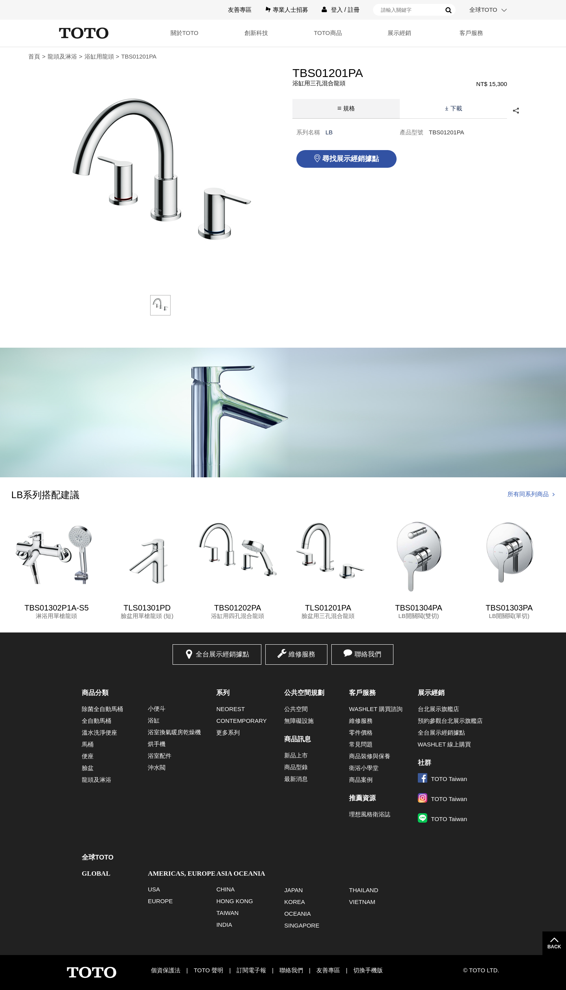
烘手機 (156, 744)
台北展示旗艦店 (438, 709)
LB (329, 132)
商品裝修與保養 (369, 756)
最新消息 (296, 779)
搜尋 (448, 10)
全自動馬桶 (96, 720)
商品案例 (361, 779)
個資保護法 (165, 970)
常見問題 (361, 744)
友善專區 (240, 9)
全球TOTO (483, 9)
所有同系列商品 (528, 494)
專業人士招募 (290, 9)
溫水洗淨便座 (99, 732)
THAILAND (363, 890)
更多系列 (228, 732)
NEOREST (230, 709)
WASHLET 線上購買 (444, 744)
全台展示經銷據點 (222, 654)
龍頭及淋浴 (62, 56)
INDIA (224, 924)
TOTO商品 (328, 32)
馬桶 (88, 744)
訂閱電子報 (251, 970)
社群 (424, 762)
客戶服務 (471, 32)
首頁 (34, 56)
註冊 (354, 9)
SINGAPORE (301, 925)
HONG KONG (234, 901)
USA (154, 889)
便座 (88, 756)
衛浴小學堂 (364, 767)
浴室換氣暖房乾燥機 (174, 732)
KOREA (294, 901)
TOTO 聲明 (208, 970)
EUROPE (160, 901)
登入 (337, 9)
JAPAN (293, 890)
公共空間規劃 (304, 693)
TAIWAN (227, 912)
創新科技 (256, 32)
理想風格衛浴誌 (369, 814)
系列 (223, 693)
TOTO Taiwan (442, 779)
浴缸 (154, 720)
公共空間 (296, 709)
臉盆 (88, 767)
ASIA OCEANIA (240, 873)
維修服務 (302, 654)
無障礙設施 (299, 720)
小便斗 (156, 708)
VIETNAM (362, 901)
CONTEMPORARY (241, 720)
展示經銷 (399, 32)
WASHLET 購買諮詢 (375, 709)
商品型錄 (296, 767)
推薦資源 (362, 798)
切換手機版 (368, 970)
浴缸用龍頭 (99, 56)
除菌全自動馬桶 (102, 709)
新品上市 (296, 755)
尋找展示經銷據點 (350, 159)
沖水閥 (156, 767)
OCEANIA (297, 913)
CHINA (225, 889)
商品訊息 (297, 739)
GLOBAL (96, 873)
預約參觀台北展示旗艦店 (450, 720)
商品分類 (95, 693)
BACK (554, 947)
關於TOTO (184, 32)
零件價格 (361, 732)
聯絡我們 (368, 654)
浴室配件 (159, 755)
